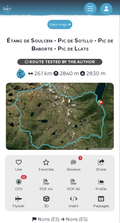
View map (60, 24)
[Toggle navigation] (90, 8)
